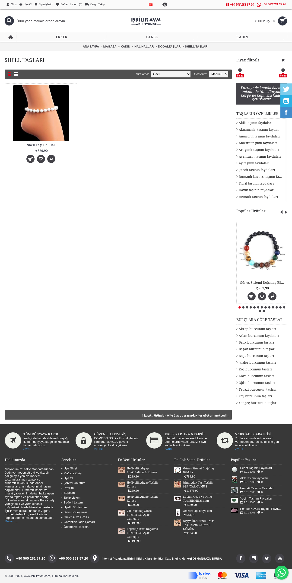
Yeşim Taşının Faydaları (256, 498)
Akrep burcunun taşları (257, 329)
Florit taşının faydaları (256, 183)
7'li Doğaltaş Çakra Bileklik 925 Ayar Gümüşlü (139, 514)
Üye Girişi (69, 468)
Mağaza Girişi (71, 473)
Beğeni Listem (72, 502)
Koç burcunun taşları (255, 369)
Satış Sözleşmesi (74, 512)
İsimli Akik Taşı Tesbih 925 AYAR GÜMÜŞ (198, 484)
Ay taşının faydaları (254, 163)
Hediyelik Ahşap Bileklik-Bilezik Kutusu (142, 470)
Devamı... (11, 521)
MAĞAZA (110, 46)
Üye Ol (67, 478)
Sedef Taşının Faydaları (256, 468)
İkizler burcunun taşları (257, 362)
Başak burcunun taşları (257, 349)
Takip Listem (70, 497)
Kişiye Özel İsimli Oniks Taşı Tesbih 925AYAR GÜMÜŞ (198, 525)
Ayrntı (27, 448)
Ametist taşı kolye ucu (197, 511)
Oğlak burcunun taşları (257, 383)
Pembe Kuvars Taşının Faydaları (261, 508)
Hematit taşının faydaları (258, 197)
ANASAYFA (91, 46)
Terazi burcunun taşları (257, 389)
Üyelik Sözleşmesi (74, 507)
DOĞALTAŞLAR (169, 46)
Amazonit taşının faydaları (259, 136)
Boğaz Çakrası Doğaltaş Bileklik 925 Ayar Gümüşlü (142, 532)
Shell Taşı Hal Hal (41, 145)
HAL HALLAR (144, 46)
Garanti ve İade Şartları (78, 522)
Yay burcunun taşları (255, 396)
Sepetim (68, 492)
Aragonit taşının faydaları (259, 150)
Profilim (67, 488)
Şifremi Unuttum (73, 483)
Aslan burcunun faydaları (259, 336)
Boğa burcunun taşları (256, 356)
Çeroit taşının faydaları (257, 170)
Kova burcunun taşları (256, 376)
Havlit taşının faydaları (257, 190)
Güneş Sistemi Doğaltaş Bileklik (263, 282)
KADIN (125, 46)
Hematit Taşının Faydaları (257, 488)
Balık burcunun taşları (256, 342)
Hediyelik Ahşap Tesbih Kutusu (142, 484)
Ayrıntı (98, 448)
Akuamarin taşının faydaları (261, 129)
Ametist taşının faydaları (258, 143)
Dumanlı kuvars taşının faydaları (263, 176)
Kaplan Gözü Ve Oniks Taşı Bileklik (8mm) (197, 498)
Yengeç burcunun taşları (258, 403)
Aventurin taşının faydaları (260, 156)
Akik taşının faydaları (255, 123)
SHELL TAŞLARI (196, 46)
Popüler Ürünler (251, 211)
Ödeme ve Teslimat (75, 527)
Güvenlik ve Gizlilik (75, 517)
